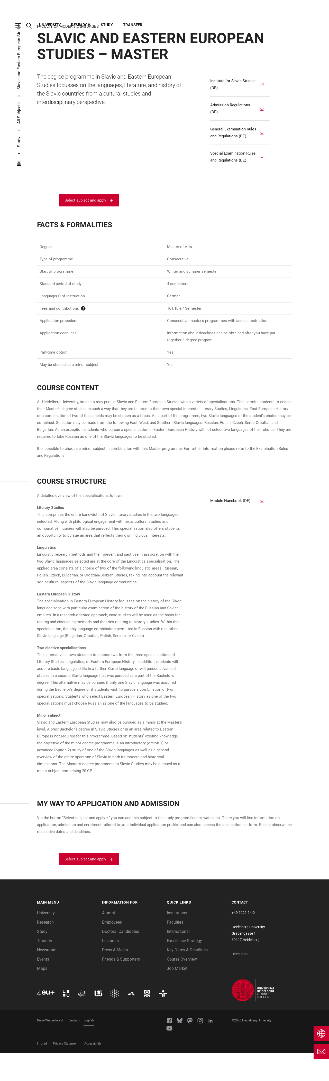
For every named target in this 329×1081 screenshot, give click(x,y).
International (178, 959)
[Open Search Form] (31, 26)
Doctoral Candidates (120, 959)
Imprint (42, 1072)
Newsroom (47, 978)
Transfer (132, 25)
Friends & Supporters (121, 987)
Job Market (177, 996)
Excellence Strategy (184, 968)
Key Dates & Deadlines (187, 978)
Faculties (175, 950)
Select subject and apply (85, 228)
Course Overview (182, 987)
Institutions (177, 941)
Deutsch (74, 1048)
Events (43, 987)
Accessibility (93, 1072)
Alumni (108, 941)
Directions (240, 982)
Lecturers (110, 968)
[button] (67, 930)
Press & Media (115, 978)
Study (107, 25)
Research (80, 25)
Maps (42, 996)
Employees (112, 950)
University (50, 25)
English (89, 1048)
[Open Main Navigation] (20, 26)
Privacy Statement (65, 1072)
